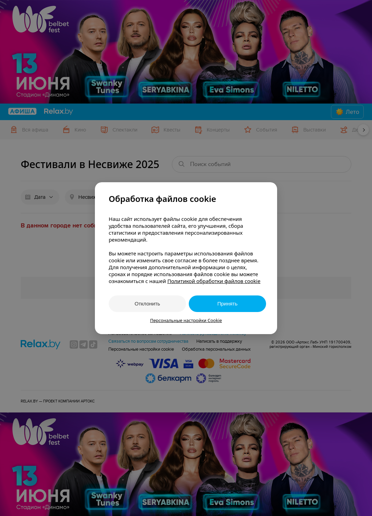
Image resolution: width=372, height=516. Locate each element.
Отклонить (147, 303)
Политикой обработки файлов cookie (214, 281)
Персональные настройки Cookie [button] (186, 320)
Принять (227, 303)
